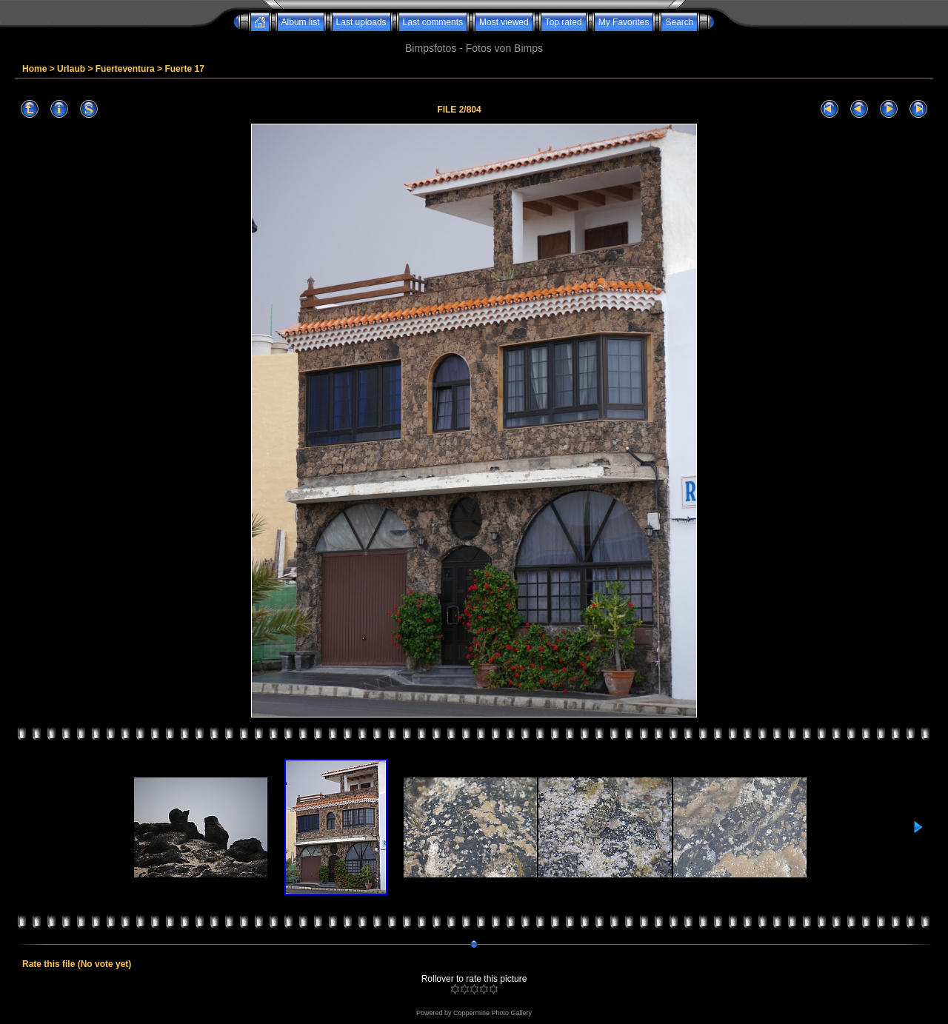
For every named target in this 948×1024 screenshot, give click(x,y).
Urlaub (71, 69)
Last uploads (361, 22)
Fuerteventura (125, 69)
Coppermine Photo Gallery (492, 1013)
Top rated (563, 22)
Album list (300, 22)
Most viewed (504, 22)
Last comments (433, 22)
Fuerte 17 (184, 69)
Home (34, 69)
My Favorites (624, 22)
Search (679, 22)
